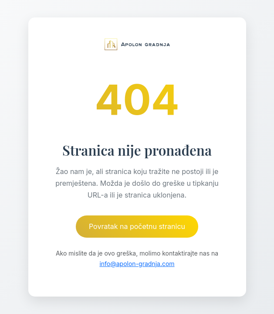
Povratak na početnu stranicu (137, 226)
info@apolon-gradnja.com (136, 263)
